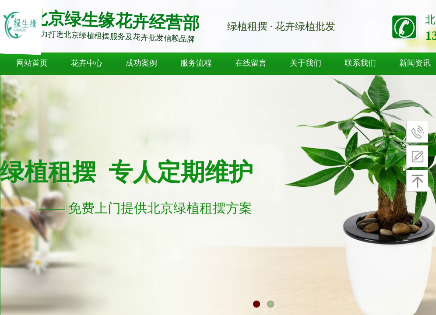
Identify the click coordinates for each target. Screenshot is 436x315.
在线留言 (251, 63)
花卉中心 (86, 63)
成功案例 (141, 63)
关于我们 (305, 63)
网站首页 (32, 63)
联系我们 (360, 63)
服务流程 (196, 63)
